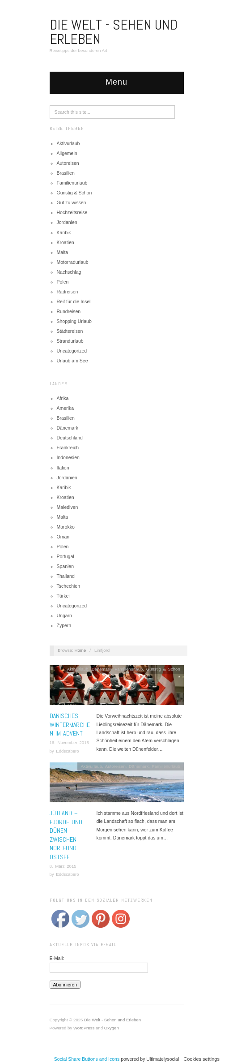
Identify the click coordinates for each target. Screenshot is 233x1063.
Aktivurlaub (68, 143)
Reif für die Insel (74, 301)
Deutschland (70, 437)
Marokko (66, 526)
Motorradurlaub (73, 262)
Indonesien (68, 457)
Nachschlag (69, 272)
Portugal (65, 556)
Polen (63, 281)
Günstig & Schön (74, 192)
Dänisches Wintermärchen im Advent (70, 724)
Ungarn (64, 615)
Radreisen (67, 291)
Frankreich (68, 447)
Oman (63, 536)
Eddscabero (67, 751)
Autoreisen (68, 163)
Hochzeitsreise (72, 212)
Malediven (67, 507)
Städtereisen (70, 331)
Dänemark (67, 427)
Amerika (65, 408)
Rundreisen (69, 311)
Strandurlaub (70, 341)
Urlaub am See (72, 360)
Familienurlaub (72, 182)
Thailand (66, 576)
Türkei (63, 595)
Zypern (64, 625)
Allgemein (67, 153)
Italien (63, 467)
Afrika (63, 398)
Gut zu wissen (71, 202)
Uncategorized (72, 350)
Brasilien (66, 173)
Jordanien (67, 222)
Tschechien (68, 586)
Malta (62, 252)
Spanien (65, 566)
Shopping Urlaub (74, 321)
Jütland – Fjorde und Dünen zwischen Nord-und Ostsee (66, 835)
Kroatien (65, 242)
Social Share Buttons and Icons (87, 1059)
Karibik (64, 232)
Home (80, 650)
